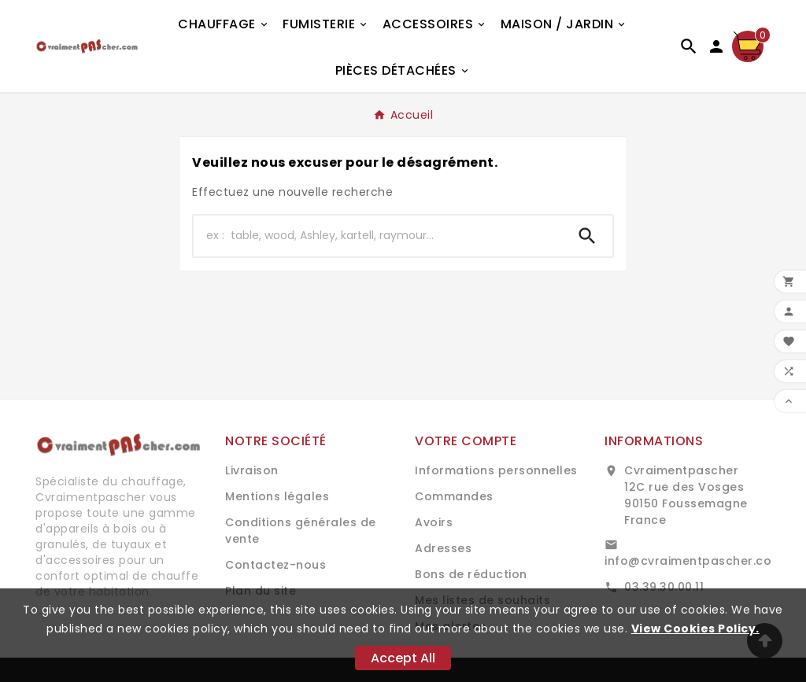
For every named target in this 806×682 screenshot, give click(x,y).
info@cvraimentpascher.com (693, 561)
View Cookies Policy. (695, 628)
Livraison (252, 470)
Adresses (443, 548)
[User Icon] (716, 46)
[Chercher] (378, 236)
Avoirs (434, 522)
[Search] (587, 236)
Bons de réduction (471, 574)
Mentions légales (277, 496)
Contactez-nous (275, 565)
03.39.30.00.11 (664, 587)
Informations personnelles (496, 470)
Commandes (454, 496)
